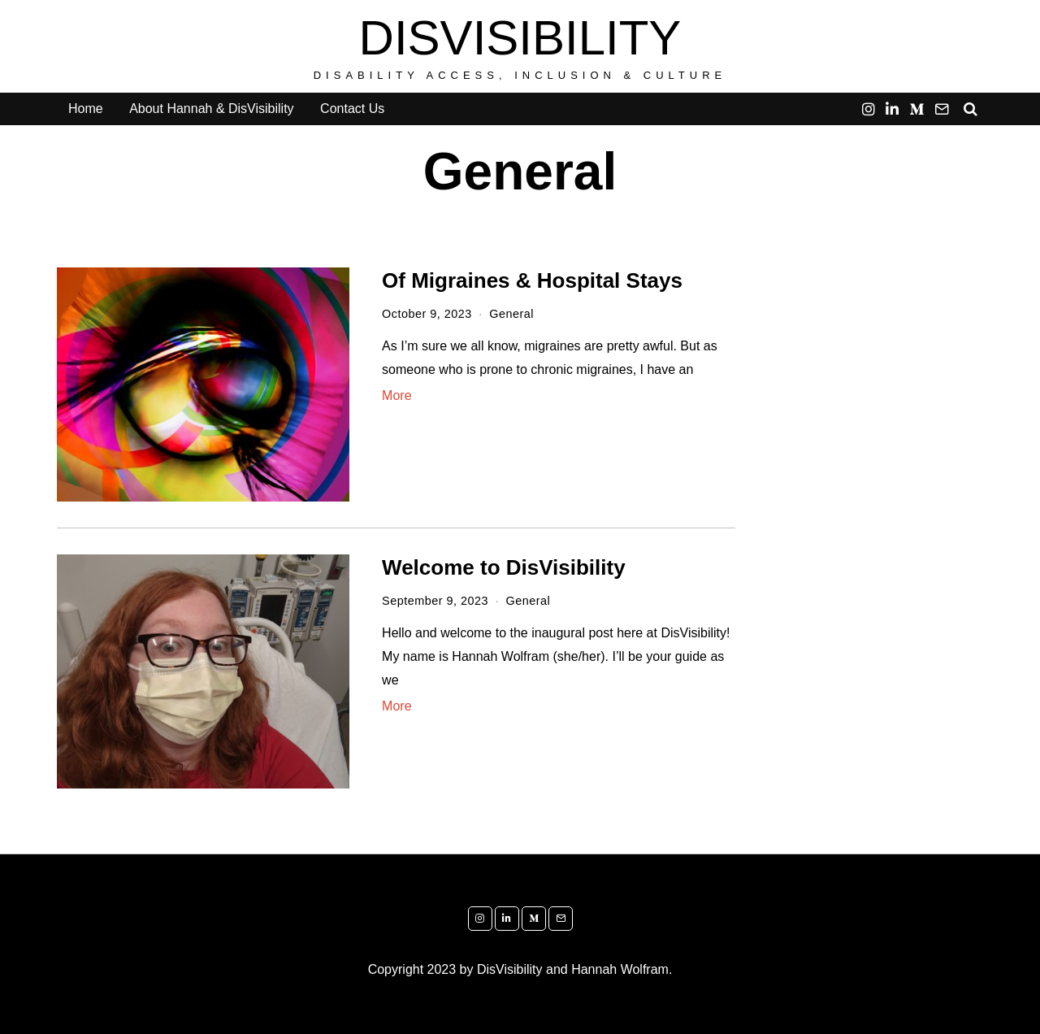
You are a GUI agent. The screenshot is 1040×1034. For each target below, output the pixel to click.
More (396, 395)
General (511, 313)
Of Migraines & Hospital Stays (532, 280)
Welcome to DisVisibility (504, 567)
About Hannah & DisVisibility (211, 108)
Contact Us (352, 108)
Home (85, 108)
